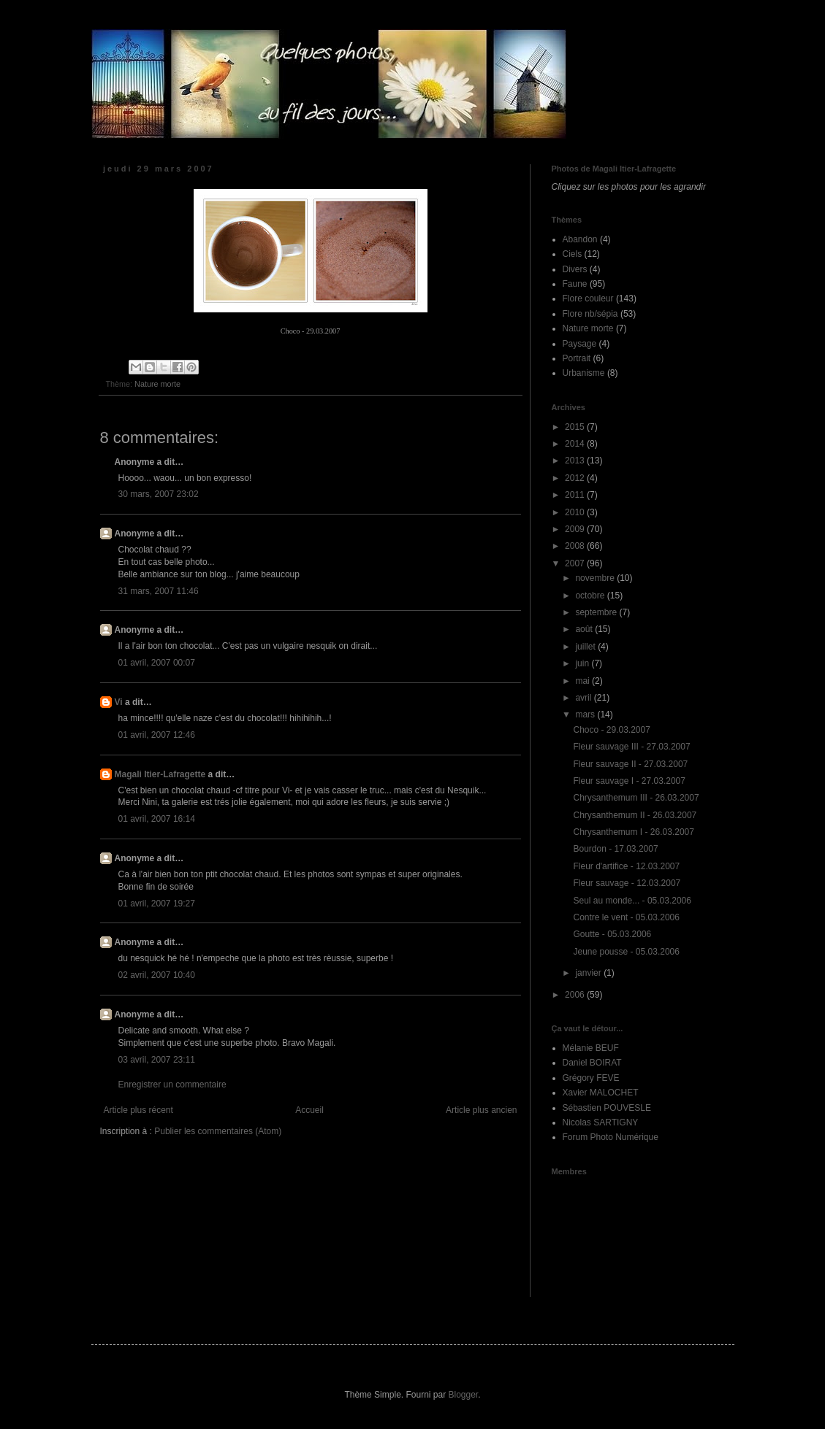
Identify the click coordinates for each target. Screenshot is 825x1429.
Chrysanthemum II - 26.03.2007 (634, 815)
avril (584, 698)
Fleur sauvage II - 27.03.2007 (630, 764)
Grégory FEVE (591, 1078)
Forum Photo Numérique (610, 1137)
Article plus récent (138, 1110)
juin (583, 663)
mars (586, 714)
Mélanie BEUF (591, 1048)
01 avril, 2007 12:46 (156, 735)
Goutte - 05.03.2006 (612, 934)
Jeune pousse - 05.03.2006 (626, 952)
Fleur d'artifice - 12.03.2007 (626, 866)
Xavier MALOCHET (601, 1092)
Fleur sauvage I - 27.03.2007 (629, 781)
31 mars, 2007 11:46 (158, 591)
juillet (586, 647)
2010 (576, 512)
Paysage (580, 344)
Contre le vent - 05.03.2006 (626, 917)
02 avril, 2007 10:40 (156, 975)
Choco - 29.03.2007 (611, 730)
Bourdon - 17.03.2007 (615, 849)
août (585, 629)
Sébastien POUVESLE (607, 1108)
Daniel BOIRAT (592, 1063)
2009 (576, 529)
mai (583, 681)
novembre (596, 578)
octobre (591, 595)
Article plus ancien (481, 1110)
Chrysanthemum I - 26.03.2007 (633, 832)
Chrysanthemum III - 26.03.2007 (636, 798)
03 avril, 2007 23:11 (156, 1060)
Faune (575, 284)
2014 (576, 444)
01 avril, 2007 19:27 (156, 903)
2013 (576, 460)
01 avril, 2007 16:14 (156, 819)
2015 (576, 427)
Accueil (309, 1110)
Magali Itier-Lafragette (160, 774)
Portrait (577, 358)
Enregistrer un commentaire (172, 1084)
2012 (576, 478)
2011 (576, 495)
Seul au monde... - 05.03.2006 (632, 900)
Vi (119, 702)
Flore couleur (588, 298)
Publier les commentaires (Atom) (217, 1131)
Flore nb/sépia (590, 314)
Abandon (580, 239)
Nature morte (157, 384)
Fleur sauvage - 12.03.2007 (626, 883)
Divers (575, 269)
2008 (576, 546)
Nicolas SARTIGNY (601, 1122)
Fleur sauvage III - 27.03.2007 (631, 747)
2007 (576, 563)
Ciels (572, 254)
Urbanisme (584, 373)
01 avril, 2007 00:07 (156, 663)
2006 (576, 995)
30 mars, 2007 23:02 (158, 494)
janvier (589, 973)
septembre (597, 612)
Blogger (464, 1395)
